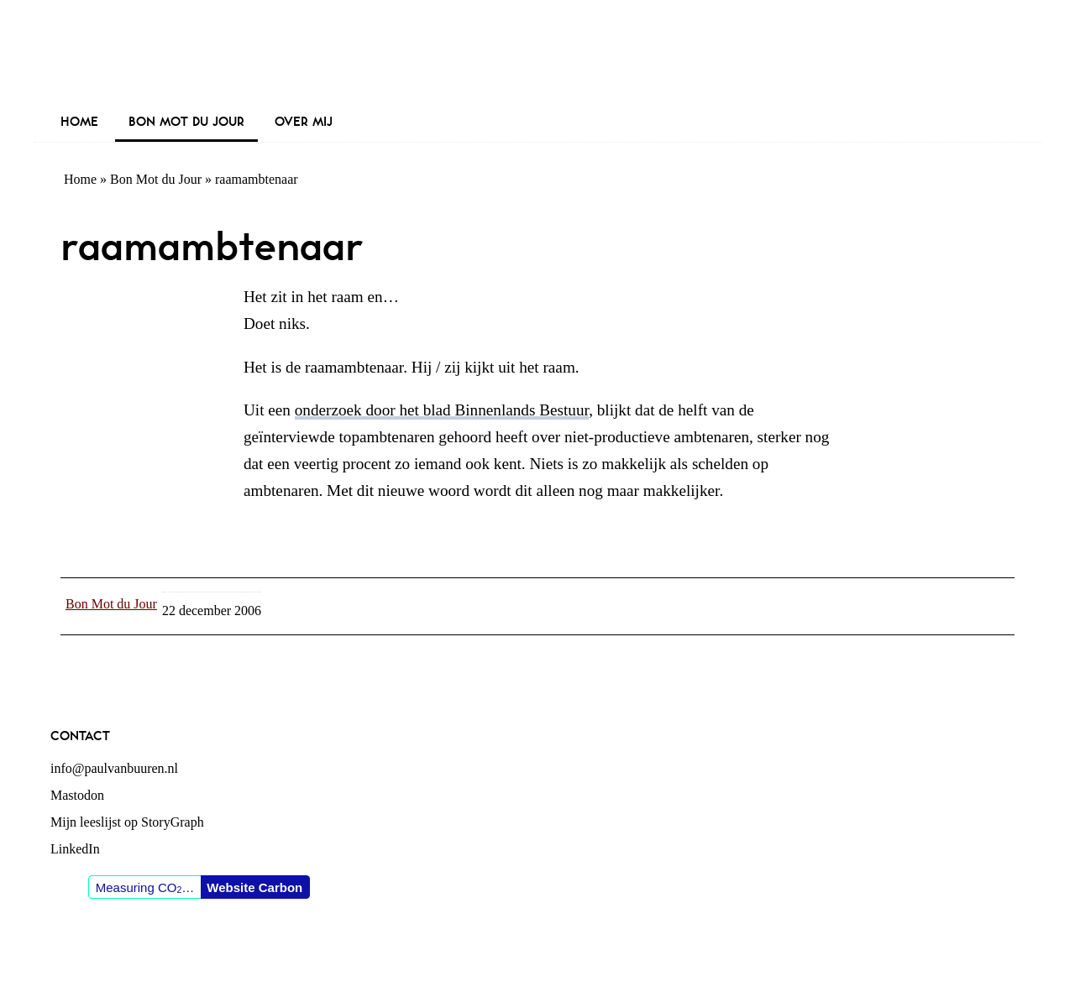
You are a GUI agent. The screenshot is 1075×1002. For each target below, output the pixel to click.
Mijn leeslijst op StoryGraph (127, 822)
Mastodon (77, 795)
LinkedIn (75, 849)
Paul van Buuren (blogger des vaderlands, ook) (537, 54)
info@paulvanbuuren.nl (114, 768)
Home (80, 179)
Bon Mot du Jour (156, 179)
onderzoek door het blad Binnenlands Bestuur (442, 410)
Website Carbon (254, 887)
